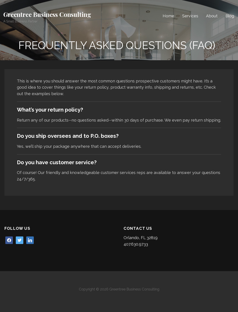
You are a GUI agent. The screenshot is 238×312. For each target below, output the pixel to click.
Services (190, 16)
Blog (230, 16)
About (211, 16)
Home (168, 16)
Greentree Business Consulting (47, 14)
